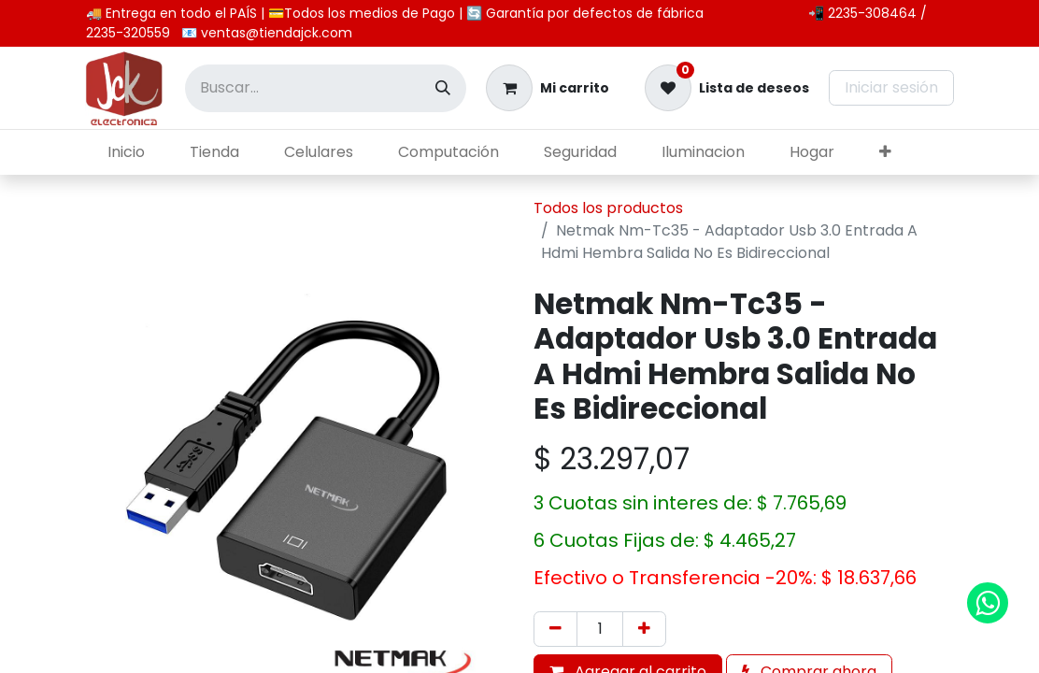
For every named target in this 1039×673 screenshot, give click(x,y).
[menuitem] (126, 152)
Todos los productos (608, 208)
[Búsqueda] (443, 88)
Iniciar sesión (891, 87)
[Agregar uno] (644, 629)
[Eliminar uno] (555, 629)
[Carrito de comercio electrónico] (547, 88)
